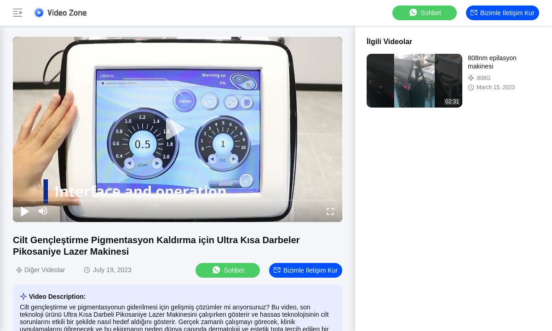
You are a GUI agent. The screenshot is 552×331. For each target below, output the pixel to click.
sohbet (424, 12)
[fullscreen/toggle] (330, 211)
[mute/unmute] (43, 211)
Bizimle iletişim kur (503, 13)
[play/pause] (25, 211)
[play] (177, 129)
